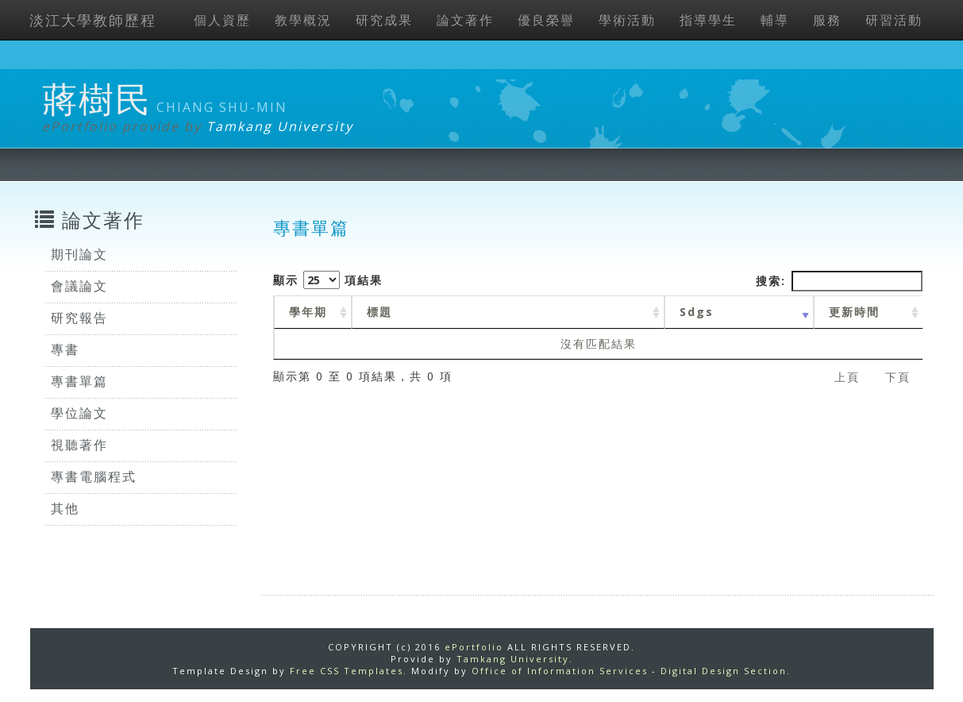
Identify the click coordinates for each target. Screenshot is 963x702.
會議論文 (79, 286)
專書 (65, 349)
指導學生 (708, 20)
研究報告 (79, 317)
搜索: (839, 281)
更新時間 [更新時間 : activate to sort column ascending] (854, 311)
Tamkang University (279, 126)
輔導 (775, 20)
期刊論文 (79, 254)
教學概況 (303, 20)
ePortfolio (474, 647)
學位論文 (79, 413)
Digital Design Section (724, 671)
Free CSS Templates (346, 671)
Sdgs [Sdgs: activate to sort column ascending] (697, 311)
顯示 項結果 (328, 280)
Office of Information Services (560, 671)
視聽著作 (79, 444)
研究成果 (384, 20)
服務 (827, 20)
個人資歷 (222, 20)
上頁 (847, 376)
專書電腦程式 (94, 476)
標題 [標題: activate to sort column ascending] (379, 311)
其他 (65, 508)
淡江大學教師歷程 (92, 19)
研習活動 (894, 20)
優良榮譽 (546, 20)
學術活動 (627, 20)
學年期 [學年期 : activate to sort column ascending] (308, 311)
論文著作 (465, 20)
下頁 (898, 376)
